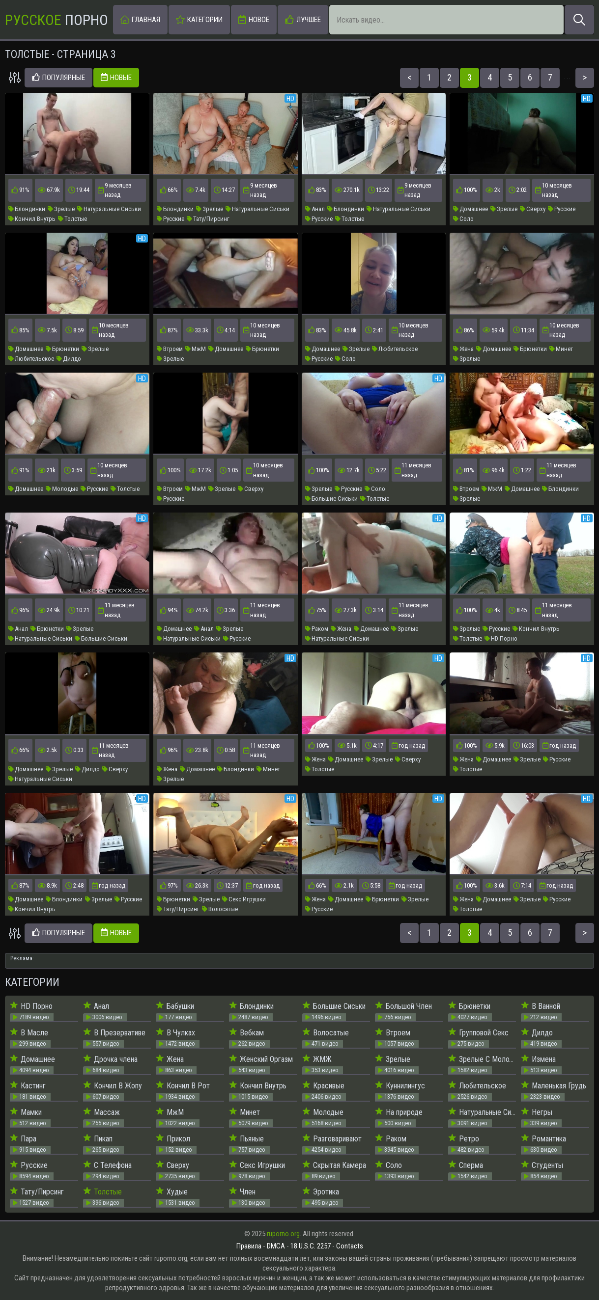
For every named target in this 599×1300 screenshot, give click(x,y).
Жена (463, 349)
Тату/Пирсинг (208, 219)
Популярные (58, 77)
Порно (56, 19)
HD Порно (501, 638)
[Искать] (579, 19)
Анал (315, 209)
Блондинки (26, 209)
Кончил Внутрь (32, 219)
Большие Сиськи (331, 498)
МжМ (195, 349)
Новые (116, 77)
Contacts (349, 1246)
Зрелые (61, 209)
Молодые (62, 489)
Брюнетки (62, 349)
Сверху (532, 209)
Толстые (72, 219)
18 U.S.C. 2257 (310, 1246)
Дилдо (69, 358)
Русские (170, 219)
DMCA (276, 1246)
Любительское (31, 358)
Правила (248, 1246)
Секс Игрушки (244, 899)
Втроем (170, 349)
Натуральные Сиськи (109, 209)
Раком (316, 628)
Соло (463, 219)
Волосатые (220, 909)
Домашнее (470, 209)
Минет (561, 349)
